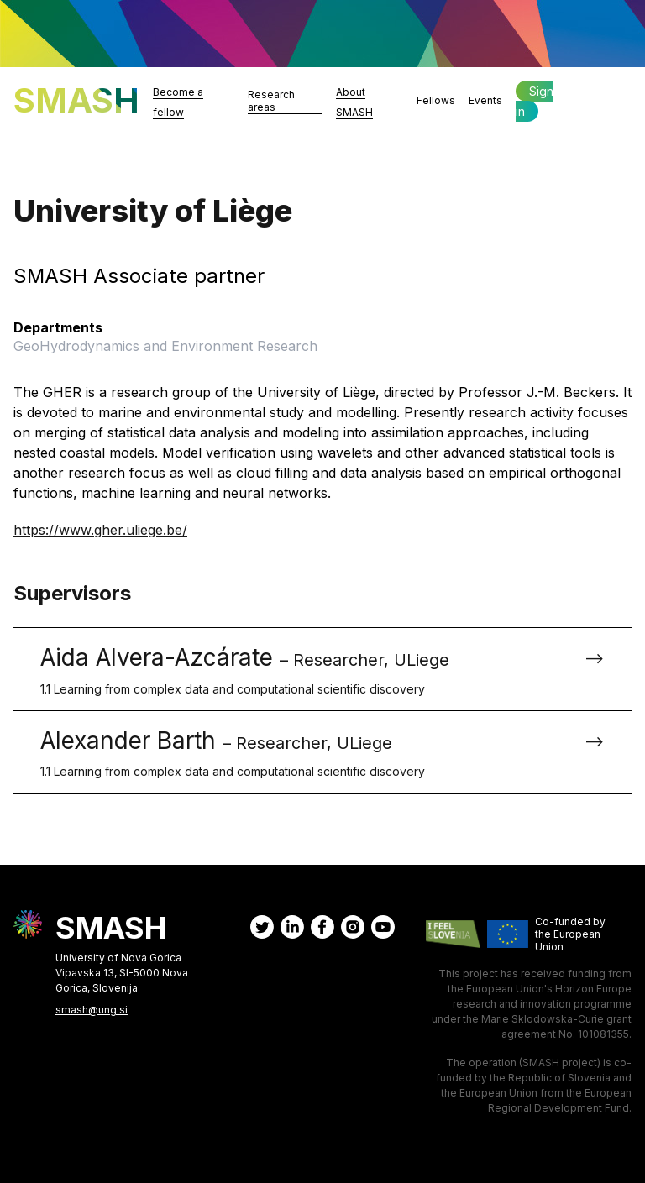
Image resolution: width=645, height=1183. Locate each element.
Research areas (271, 100)
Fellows (436, 100)
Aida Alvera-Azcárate (309, 670)
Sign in (534, 101)
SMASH (76, 100)
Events (485, 100)
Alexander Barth (309, 753)
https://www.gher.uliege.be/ (100, 529)
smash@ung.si (91, 1009)
